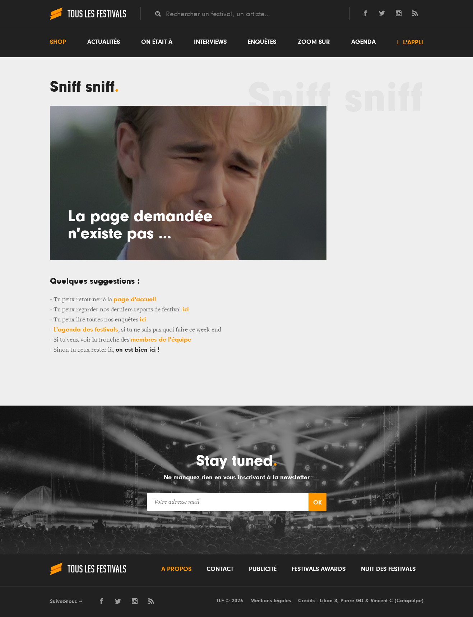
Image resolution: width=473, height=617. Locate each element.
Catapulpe (409, 600)
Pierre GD (351, 600)
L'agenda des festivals (86, 329)
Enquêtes (262, 42)
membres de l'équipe (161, 340)
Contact (220, 569)
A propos (176, 569)
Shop (58, 42)
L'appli (410, 42)
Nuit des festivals (388, 569)
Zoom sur (314, 42)
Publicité (263, 569)
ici (185, 309)
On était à (156, 42)
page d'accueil (134, 299)
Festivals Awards (319, 569)
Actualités (103, 42)
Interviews (210, 42)
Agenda (363, 42)
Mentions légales (270, 600)
